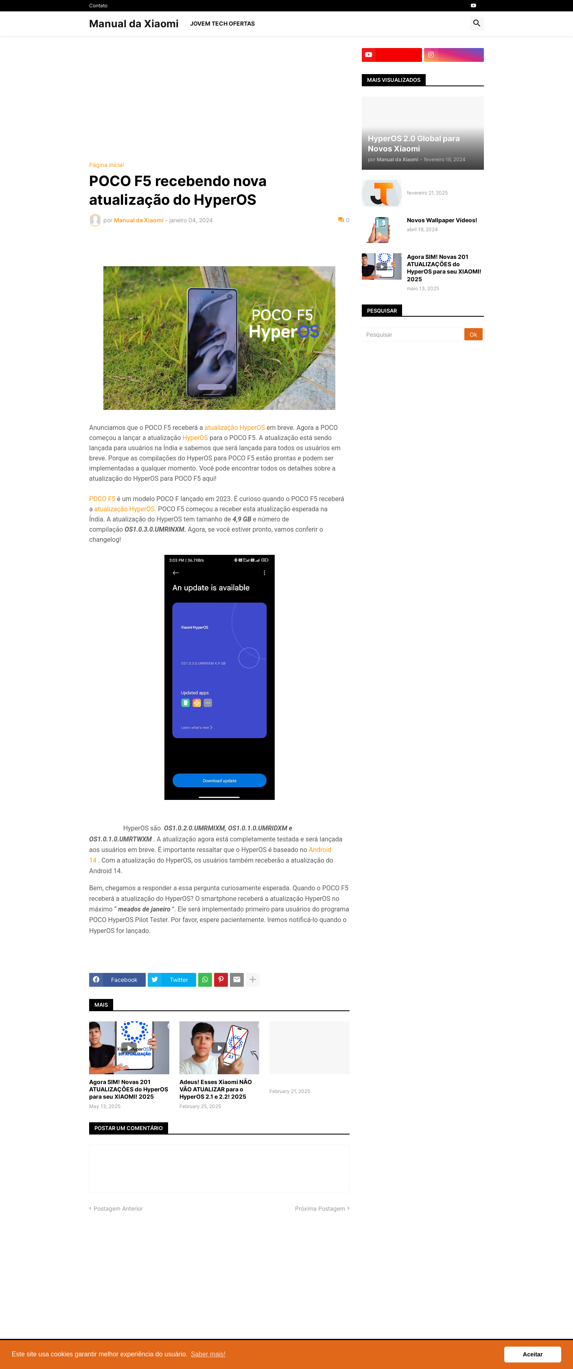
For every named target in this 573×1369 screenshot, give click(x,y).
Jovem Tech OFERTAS (222, 23)
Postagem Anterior (118, 1208)
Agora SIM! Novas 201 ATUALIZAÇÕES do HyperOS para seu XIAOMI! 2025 (128, 1089)
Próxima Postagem (320, 1208)
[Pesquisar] (413, 334)
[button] (477, 24)
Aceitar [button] (533, 1354)
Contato (98, 5)
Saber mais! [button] (208, 1354)
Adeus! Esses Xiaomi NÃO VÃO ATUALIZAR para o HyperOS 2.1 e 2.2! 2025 (215, 1089)
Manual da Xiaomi (134, 24)
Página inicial (106, 165)
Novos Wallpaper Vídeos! (442, 220)
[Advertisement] (219, 105)
